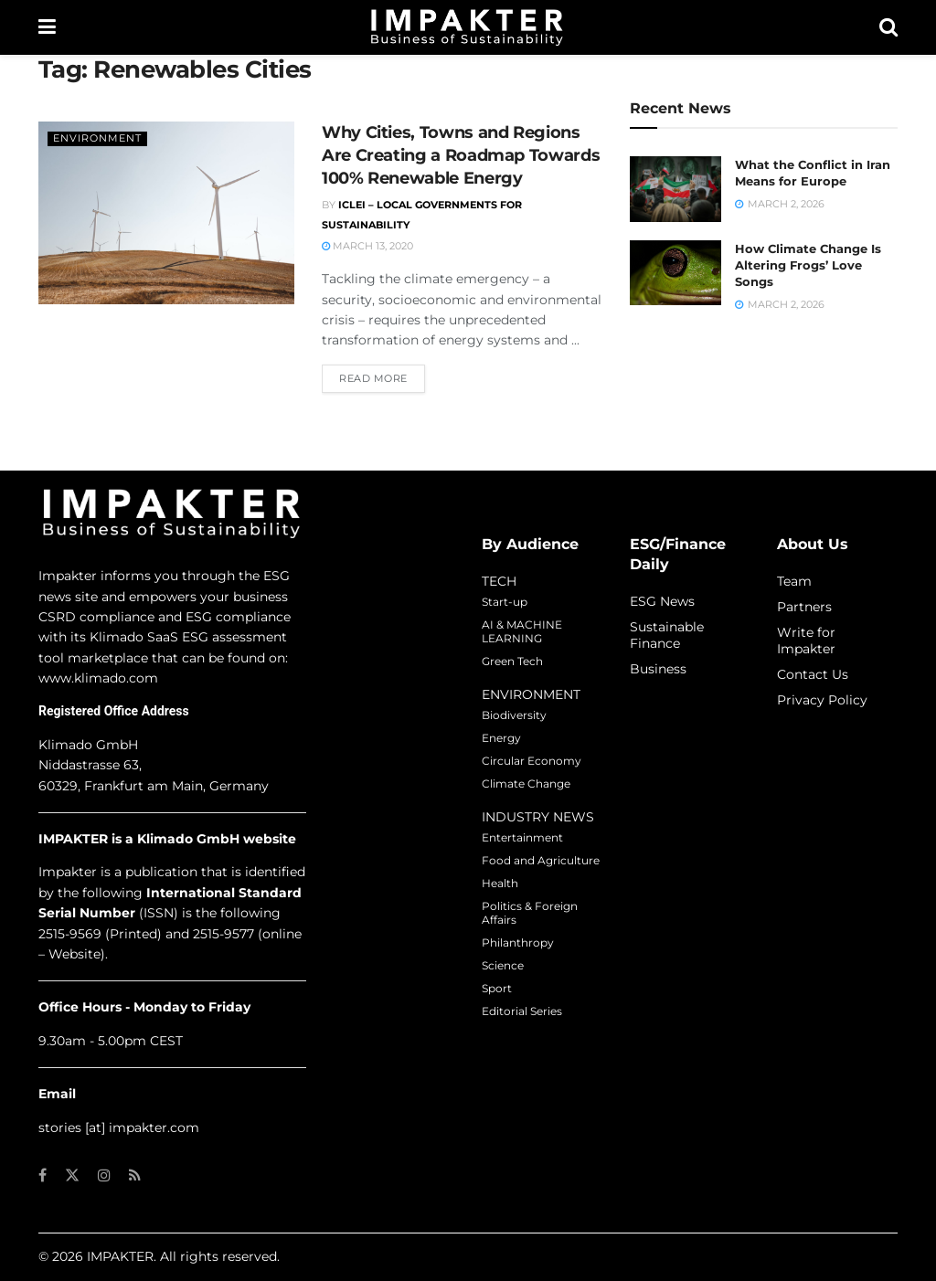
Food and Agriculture (541, 860)
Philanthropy (518, 942)
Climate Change (526, 783)
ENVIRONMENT (531, 694)
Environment (97, 138)
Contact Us (812, 674)
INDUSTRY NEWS (538, 817)
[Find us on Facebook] (42, 1175)
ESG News (662, 601)
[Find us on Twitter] (72, 1175)
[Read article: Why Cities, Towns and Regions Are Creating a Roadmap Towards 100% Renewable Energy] (166, 213)
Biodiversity (514, 715)
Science (503, 965)
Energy (501, 738)
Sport (497, 988)
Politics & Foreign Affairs (530, 912)
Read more (382, 377)
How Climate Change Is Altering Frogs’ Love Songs (808, 265)
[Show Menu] (47, 27)
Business (658, 669)
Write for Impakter (806, 640)
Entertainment (522, 837)
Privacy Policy (822, 700)
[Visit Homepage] (467, 27)
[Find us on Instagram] (104, 1175)
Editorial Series (522, 1011)
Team (794, 581)
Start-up (504, 602)
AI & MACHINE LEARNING (522, 631)
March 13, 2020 (367, 245)
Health (500, 883)
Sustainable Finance (667, 635)
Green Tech (512, 661)
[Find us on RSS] (135, 1175)
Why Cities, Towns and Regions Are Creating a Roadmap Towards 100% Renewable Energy (461, 155)
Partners (804, 606)
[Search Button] (888, 27)
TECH (499, 581)
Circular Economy (531, 761)
